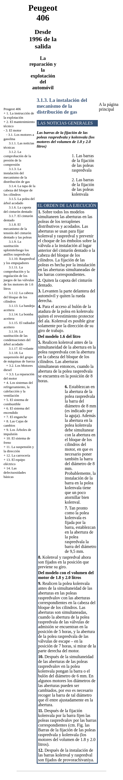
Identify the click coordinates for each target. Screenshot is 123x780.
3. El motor (13, 130)
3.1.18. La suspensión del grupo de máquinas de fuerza (19, 357)
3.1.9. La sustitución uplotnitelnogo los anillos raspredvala (16, 248)
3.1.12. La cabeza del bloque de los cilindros (18, 297)
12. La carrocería (18, 455)
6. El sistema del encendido (16, 410)
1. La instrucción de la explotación (18, 115)
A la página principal (108, 106)
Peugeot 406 (12, 109)
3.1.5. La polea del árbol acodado (19, 201)
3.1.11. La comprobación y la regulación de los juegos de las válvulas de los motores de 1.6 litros (18, 278)
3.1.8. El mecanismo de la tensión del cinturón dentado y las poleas (17, 230)
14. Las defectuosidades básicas (14, 472)
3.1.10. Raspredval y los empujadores (19, 261)
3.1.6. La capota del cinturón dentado (17, 209)
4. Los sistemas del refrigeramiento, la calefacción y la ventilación (18, 389)
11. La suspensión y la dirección (18, 449)
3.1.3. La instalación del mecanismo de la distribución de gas (16, 175)
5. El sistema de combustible (15, 402)
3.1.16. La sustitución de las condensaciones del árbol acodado (17, 337)
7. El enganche (16, 417)
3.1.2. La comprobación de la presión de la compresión (17, 158)
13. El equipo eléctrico (14, 462)
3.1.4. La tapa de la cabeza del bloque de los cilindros (19, 190)
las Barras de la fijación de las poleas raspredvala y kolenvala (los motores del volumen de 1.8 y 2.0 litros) (67, 735)
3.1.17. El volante (21, 348)
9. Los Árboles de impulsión (17, 432)
